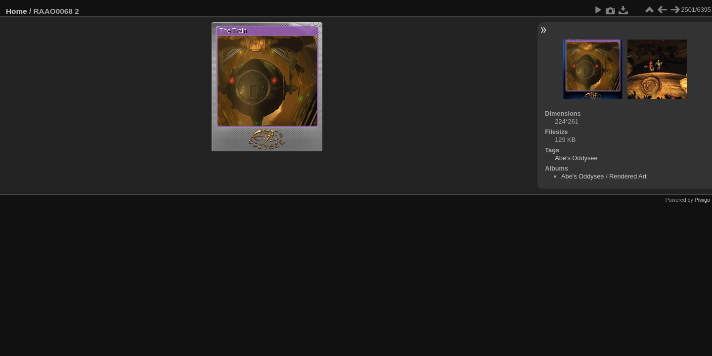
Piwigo (702, 200)
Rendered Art (627, 176)
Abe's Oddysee (576, 158)
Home (16, 11)
